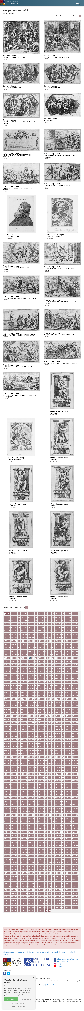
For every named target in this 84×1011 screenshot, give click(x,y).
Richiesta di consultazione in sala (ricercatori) (42, 952)
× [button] (33, 977)
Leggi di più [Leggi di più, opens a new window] (20, 995)
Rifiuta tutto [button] (26, 999)
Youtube (58, 966)
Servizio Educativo (61, 961)
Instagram (59, 964)
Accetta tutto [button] (11, 999)
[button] (18, 1003)
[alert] (18, 992)
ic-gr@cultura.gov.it (48, 985)
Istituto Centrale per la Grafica (13, 952)
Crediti (63, 952)
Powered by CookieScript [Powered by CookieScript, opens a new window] (18, 1006)
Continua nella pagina (10, 608)
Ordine (56, 16)
